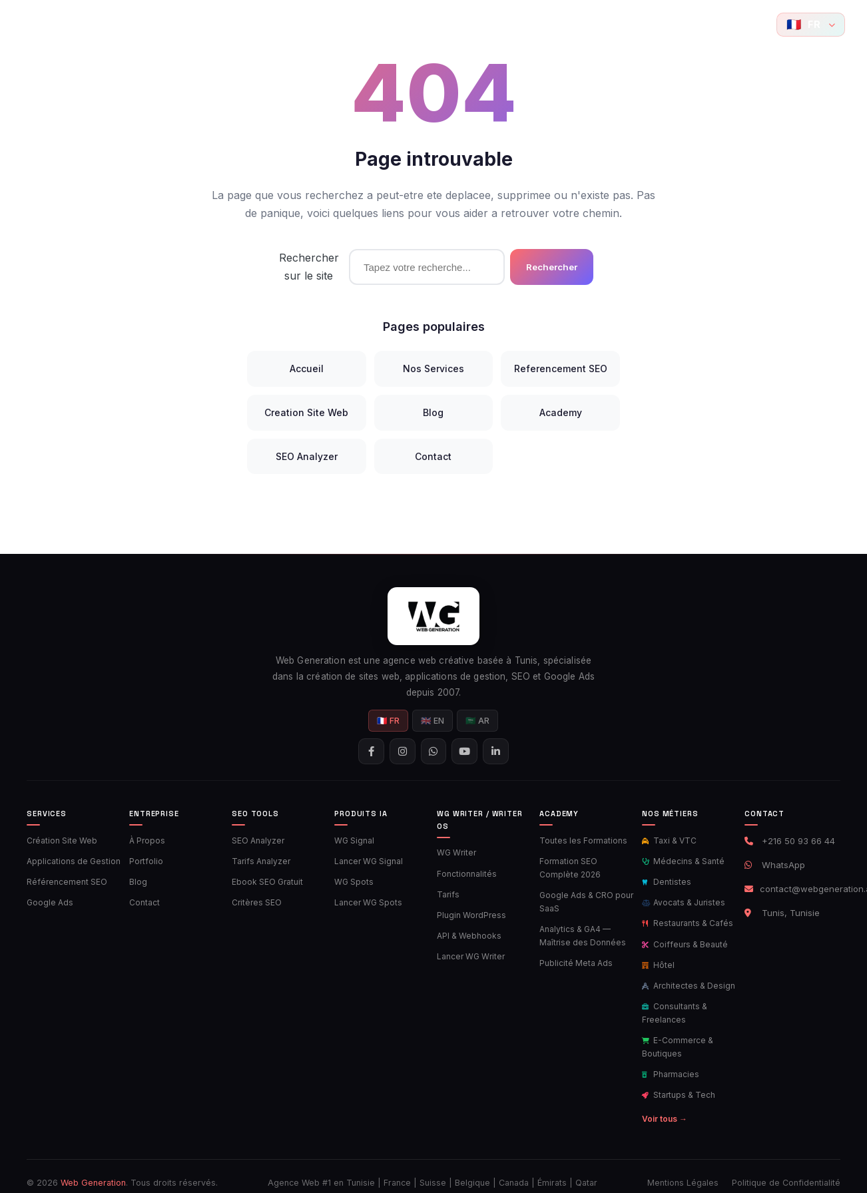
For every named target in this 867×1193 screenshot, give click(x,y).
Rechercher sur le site (309, 266)
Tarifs (447, 892)
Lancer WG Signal (367, 860)
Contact (640, 24)
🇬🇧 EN (433, 722)
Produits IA (420, 24)
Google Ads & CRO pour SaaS (584, 900)
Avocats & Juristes (681, 900)
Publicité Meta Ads (574, 959)
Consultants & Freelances (673, 1005)
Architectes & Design (687, 979)
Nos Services (433, 368)
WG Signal (354, 841)
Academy (552, 24)
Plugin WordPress (470, 912)
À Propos (146, 841)
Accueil (112, 24)
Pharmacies (670, 1064)
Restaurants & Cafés (685, 920)
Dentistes (665, 880)
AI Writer (487, 24)
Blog (602, 24)
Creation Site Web (306, 412)
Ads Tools (351, 24)
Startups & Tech (677, 1083)
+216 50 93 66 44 (798, 842)
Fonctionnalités (465, 873)
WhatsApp (783, 866)
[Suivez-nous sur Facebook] (692, 25)
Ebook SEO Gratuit (266, 880)
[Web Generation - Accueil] (45, 24)
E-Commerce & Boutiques (676, 1038)
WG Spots (353, 880)
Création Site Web (60, 841)
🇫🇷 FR (389, 722)
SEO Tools (281, 24)
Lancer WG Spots (366, 900)
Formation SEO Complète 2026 (587, 867)
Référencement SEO (65, 880)
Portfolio (222, 24)
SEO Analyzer (307, 456)
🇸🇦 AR (478, 722)
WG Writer (455, 853)
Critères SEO (255, 900)
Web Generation (93, 1170)
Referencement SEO (560, 368)
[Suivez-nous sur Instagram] (714, 25)
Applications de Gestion (72, 860)
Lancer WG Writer (469, 952)
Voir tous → (664, 1105)
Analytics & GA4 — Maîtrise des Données (579, 932)
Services (166, 24)
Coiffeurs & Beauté (682, 939)
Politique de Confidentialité (786, 1170)
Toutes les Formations (580, 841)
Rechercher (551, 267)
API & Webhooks (467, 932)
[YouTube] (760, 25)
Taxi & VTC (667, 841)
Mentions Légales (683, 1170)
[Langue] (810, 25)
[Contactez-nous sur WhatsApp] (737, 25)
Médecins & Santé (681, 860)
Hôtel (657, 959)
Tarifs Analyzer (259, 860)
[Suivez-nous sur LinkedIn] (497, 753)
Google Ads (49, 900)
